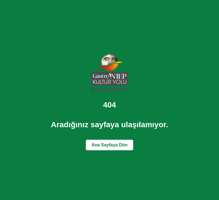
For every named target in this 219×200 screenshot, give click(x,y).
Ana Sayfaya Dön (109, 144)
